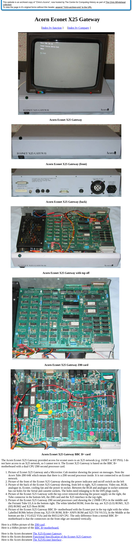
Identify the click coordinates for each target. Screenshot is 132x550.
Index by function (52, 27)
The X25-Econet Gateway (47, 533)
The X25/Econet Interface (47, 539)
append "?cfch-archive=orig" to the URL (74, 7)
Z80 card (40, 524)
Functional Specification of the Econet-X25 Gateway (62, 536)
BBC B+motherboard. (47, 527)
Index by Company (78, 27)
